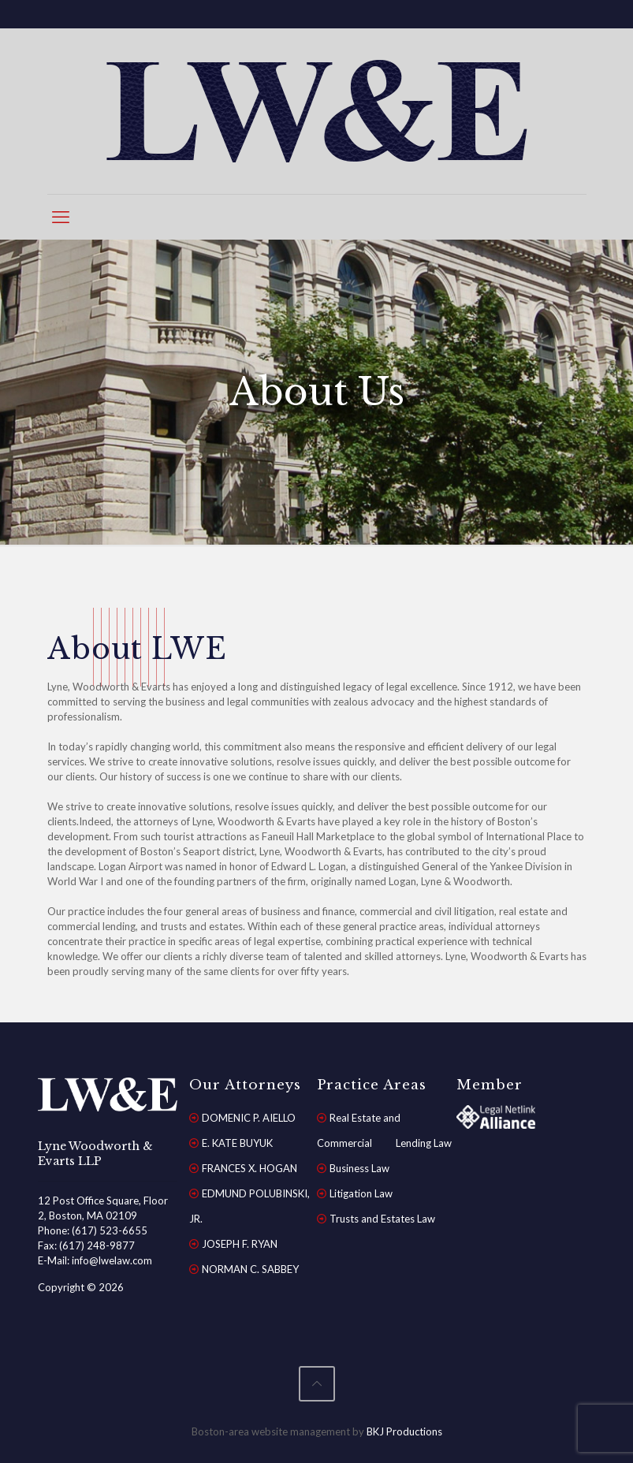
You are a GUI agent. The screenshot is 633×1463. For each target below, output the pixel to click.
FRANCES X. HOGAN (249, 1168)
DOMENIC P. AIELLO (249, 1117)
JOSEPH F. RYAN (239, 1244)
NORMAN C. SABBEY (250, 1269)
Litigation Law (361, 1193)
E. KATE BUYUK (237, 1143)
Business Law (359, 1168)
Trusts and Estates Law (382, 1218)
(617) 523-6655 (109, 1230)
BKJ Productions (404, 1431)
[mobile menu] (60, 216)
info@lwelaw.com (112, 1260)
